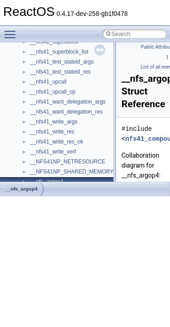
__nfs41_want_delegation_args (68, 102)
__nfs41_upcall (48, 82)
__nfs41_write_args (54, 122)
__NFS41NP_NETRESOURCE (67, 162)
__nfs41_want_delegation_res (66, 112)
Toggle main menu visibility (12, 30)
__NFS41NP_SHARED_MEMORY (72, 171)
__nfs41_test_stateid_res (60, 72)
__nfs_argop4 (21, 189)
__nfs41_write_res (52, 132)
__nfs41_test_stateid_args (62, 62)
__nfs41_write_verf (53, 152)
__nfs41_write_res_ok (56, 142)
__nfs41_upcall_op (53, 92)
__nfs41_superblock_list (59, 52)
